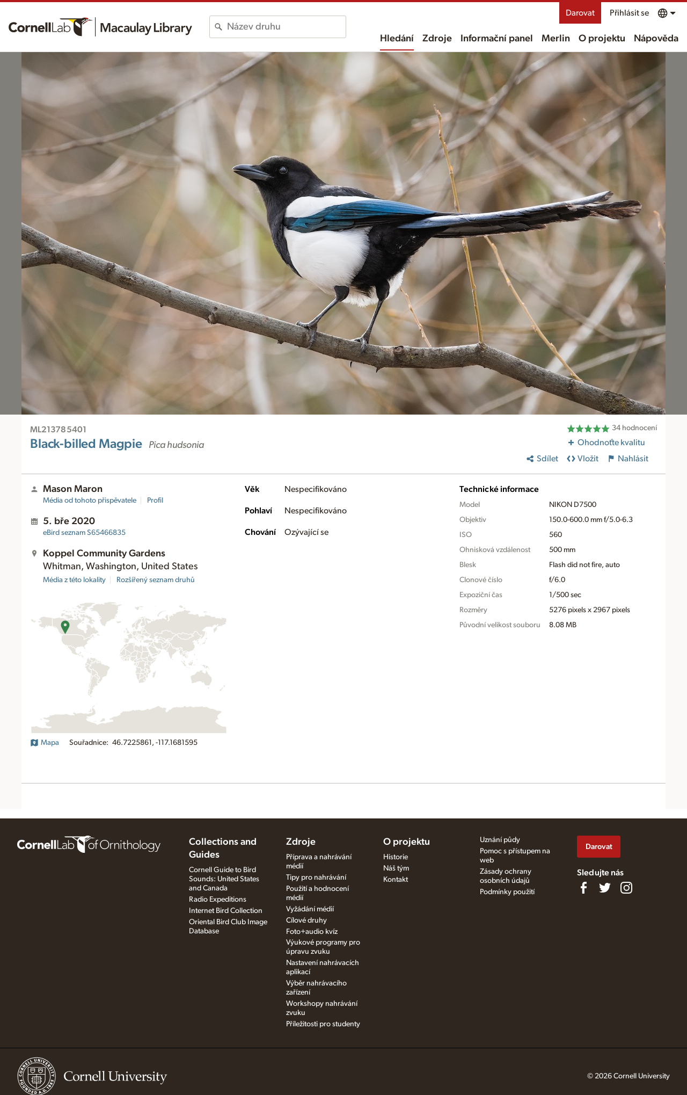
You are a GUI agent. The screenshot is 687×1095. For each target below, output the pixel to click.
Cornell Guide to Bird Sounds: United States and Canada (224, 879)
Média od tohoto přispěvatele (89, 500)
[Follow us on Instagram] (626, 887)
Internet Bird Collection (225, 911)
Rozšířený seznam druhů (155, 580)
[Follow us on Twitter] (604, 887)
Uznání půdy (500, 840)
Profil (155, 500)
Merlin (556, 38)
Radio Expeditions (217, 899)
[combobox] (286, 27)
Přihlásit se (629, 13)
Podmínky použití (507, 892)
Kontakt (395, 879)
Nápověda (656, 38)
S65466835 (84, 532)
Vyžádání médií (310, 909)
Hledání (397, 38)
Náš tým (396, 868)
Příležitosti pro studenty (323, 1024)
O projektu (602, 38)
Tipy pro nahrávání (316, 877)
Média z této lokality (74, 580)
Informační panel (497, 38)
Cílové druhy (306, 920)
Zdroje (437, 38)
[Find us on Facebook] (583, 887)
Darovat (580, 13)
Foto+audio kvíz (312, 932)
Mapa (44, 742)
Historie (395, 857)
